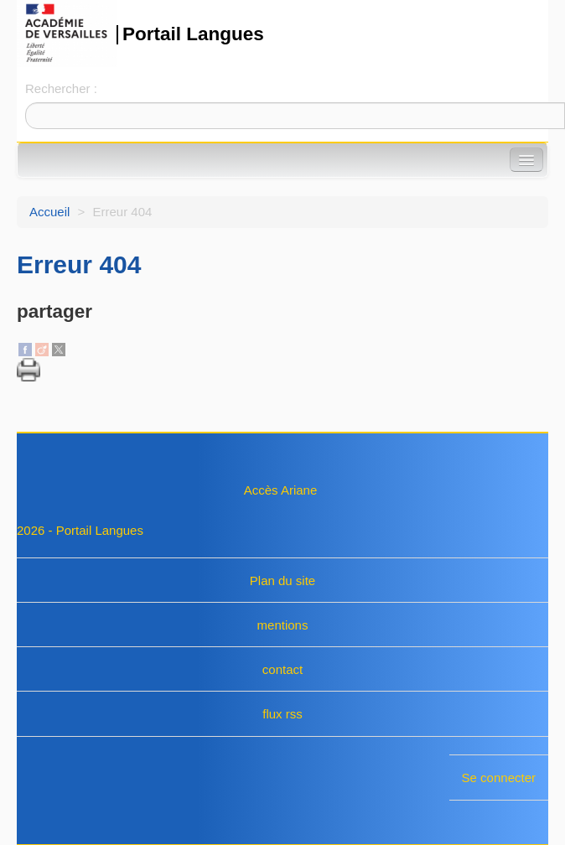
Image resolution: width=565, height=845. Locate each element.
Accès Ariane (281, 490)
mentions (282, 625)
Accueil (49, 212)
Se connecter (499, 777)
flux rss (282, 714)
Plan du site (282, 580)
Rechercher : (61, 88)
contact (282, 669)
